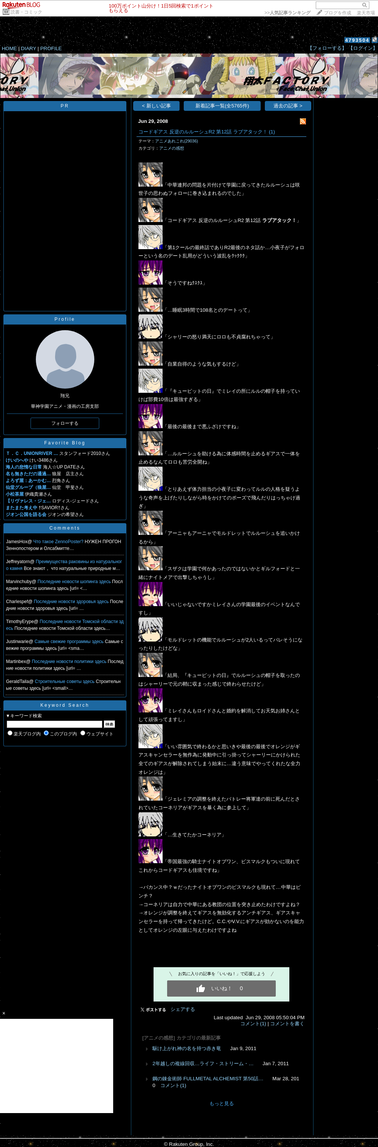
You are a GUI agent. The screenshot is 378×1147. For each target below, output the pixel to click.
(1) (272, 132)
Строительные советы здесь (65, 681)
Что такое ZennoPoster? (59, 541)
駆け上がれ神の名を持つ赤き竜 (186, 1048)
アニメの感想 (171, 148)
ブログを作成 (337, 12)
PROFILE (51, 48)
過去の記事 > (288, 106)
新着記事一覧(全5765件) (222, 106)
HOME (9, 48)
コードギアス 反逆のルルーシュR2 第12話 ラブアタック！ (202, 132)
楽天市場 (366, 12)
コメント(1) (253, 1023)
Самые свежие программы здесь (70, 641)
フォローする (64, 423)
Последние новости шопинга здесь (75, 581)
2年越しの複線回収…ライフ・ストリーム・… (203, 1063)
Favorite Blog (65, 443)
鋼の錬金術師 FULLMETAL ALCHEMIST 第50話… (207, 1078)
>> (287, 12)
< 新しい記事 (156, 106)
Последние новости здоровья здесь (72, 601)
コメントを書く (287, 1023)
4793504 (357, 40)
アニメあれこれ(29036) (176, 141)
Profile (64, 319)
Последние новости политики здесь (70, 661)
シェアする (183, 1009)
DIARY (28, 48)
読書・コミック (26, 12)
